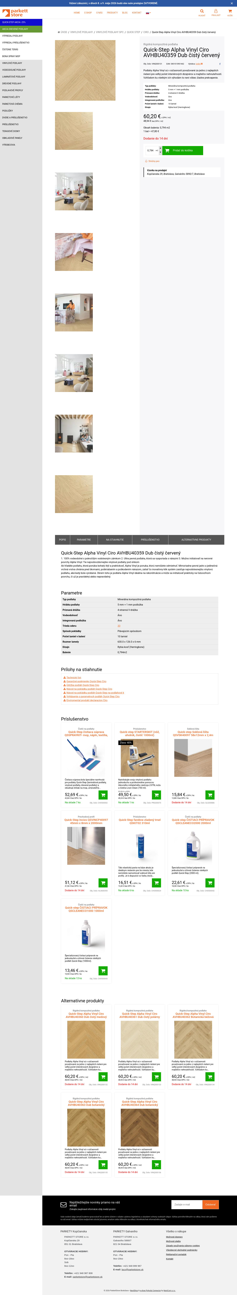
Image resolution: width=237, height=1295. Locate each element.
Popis (62, 539)
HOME (77, 13)
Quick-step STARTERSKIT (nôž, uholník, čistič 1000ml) (140, 732)
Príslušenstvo (10, 124)
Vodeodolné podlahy (14, 70)
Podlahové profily (12, 90)
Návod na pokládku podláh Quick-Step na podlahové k (95, 692)
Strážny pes (152, 161)
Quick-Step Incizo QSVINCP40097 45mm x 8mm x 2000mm (86, 820)
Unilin (199, 64)
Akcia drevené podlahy (15, 29)
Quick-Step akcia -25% (14, 22)
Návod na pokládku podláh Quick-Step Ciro (89, 689)
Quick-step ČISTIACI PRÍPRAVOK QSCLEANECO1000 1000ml (86, 908)
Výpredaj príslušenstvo (15, 42)
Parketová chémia (12, 104)
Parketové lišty (11, 97)
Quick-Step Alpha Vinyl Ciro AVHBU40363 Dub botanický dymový (86, 1103)
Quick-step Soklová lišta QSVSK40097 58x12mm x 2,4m (193, 732)
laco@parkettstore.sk (132, 1269)
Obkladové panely (12, 138)
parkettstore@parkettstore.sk (87, 1276)
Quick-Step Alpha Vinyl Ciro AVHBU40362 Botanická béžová (193, 1014)
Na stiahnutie (115, 539)
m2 (157, 150)
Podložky (7, 111)
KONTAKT (136, 13)
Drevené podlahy (11, 83)
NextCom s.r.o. (170, 1291)
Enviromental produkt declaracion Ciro (87, 700)
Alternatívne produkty (196, 539)
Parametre (84, 539)
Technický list (74, 677)
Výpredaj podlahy (12, 36)
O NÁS (99, 13)
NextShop (134, 1291)
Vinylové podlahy (12, 63)
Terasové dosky (11, 131)
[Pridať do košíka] (103, 795)
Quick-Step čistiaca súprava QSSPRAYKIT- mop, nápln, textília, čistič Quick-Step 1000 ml (86, 733)
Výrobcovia (8, 145)
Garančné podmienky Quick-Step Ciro (86, 681)
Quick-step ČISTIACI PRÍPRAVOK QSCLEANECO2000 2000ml (193, 820)
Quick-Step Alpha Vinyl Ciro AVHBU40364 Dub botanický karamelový (140, 1103)
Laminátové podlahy (13, 77)
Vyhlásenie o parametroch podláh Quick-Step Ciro (93, 696)
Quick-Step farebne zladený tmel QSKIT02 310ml (140, 820)
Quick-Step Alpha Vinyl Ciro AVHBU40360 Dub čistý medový (86, 1014)
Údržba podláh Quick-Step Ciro (83, 685)
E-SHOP (88, 13)
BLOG (125, 13)
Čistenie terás (10, 49)
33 (119, 625)
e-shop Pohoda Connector (150, 1291)
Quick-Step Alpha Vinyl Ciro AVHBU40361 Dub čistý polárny (140, 1014)
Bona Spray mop (11, 56)
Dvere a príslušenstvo (14, 117)
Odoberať (210, 1204)
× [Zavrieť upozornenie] (232, 3)
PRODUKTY (112, 13)
